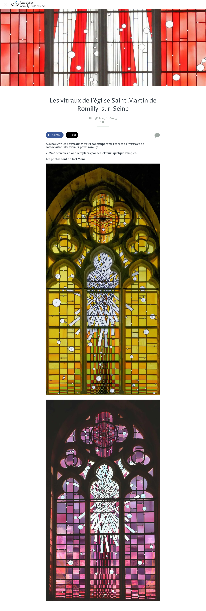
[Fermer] (5, 4)
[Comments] (156, 135)
